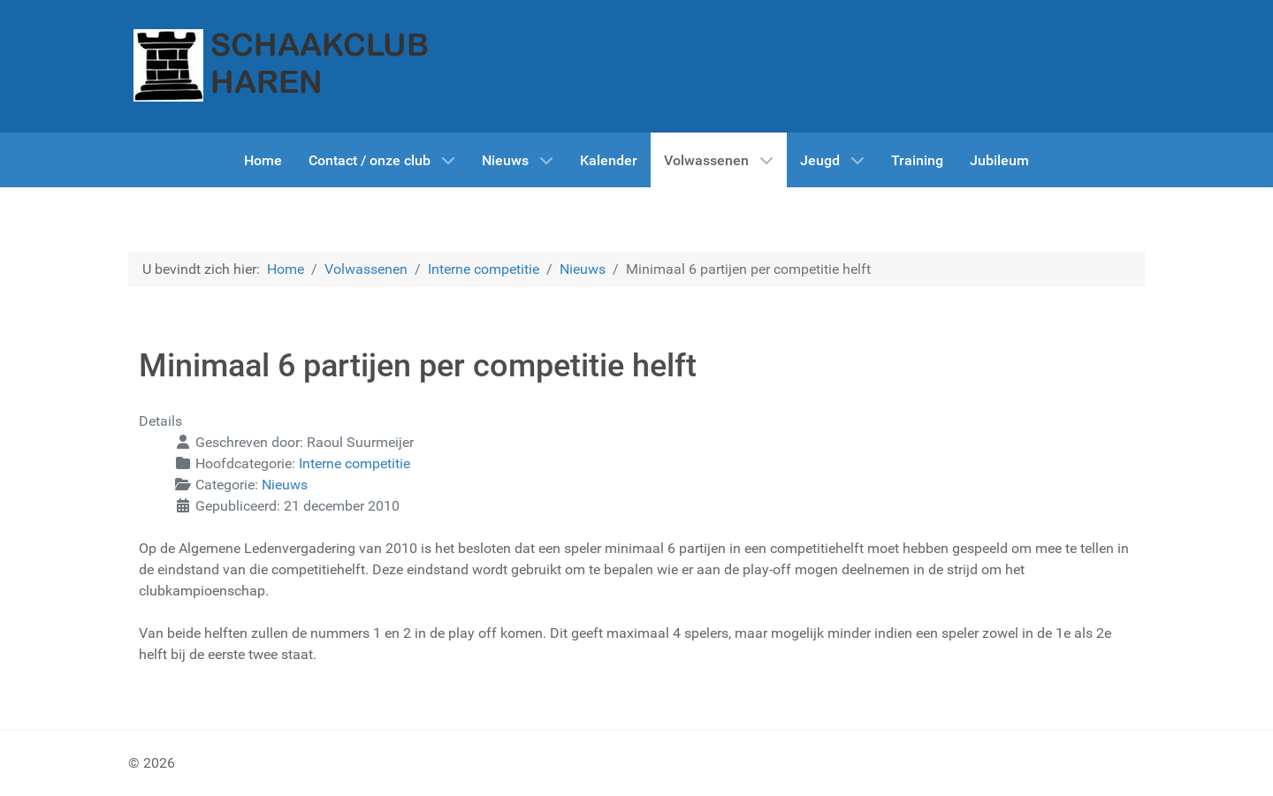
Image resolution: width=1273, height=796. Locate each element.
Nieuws (285, 484)
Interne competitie (354, 463)
